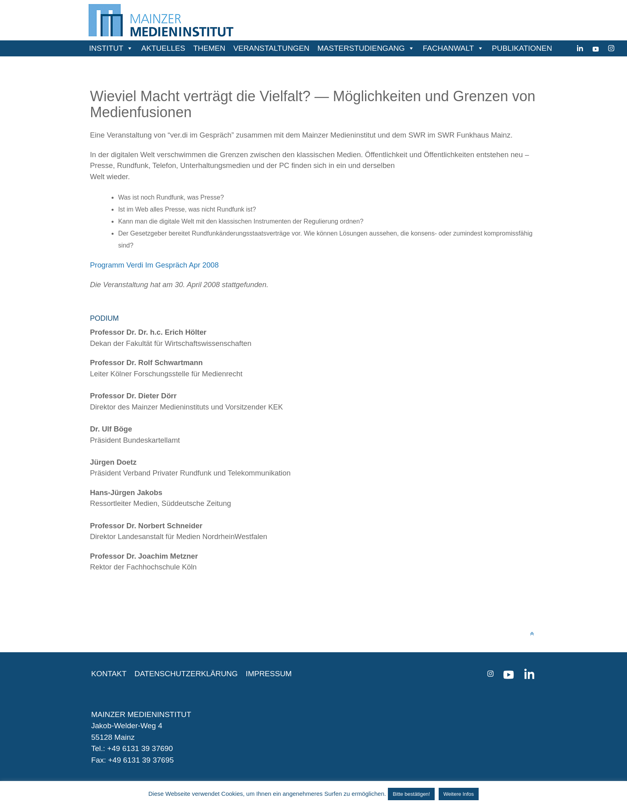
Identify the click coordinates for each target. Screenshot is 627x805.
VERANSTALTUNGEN (271, 48)
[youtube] (595, 48)
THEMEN (209, 48)
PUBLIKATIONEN (522, 48)
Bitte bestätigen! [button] (411, 794)
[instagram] (611, 48)
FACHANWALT (448, 48)
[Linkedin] (580, 48)
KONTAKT (108, 673)
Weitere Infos (458, 794)
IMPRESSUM (269, 673)
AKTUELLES (163, 48)
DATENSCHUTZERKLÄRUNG (186, 673)
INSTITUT (106, 48)
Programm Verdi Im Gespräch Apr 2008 (154, 265)
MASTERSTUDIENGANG (361, 48)
